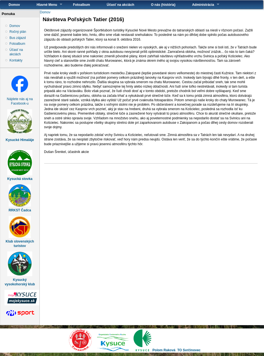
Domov (14, 5)
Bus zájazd (17, 38)
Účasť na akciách (120, 5)
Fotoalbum (81, 5)
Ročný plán (17, 32)
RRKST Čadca (20, 210)
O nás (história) (163, 5)
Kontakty (16, 60)
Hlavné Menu (45, 5)
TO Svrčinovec (189, 350)
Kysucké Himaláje (20, 140)
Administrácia (201, 5)
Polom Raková (164, 350)
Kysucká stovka (20, 179)
